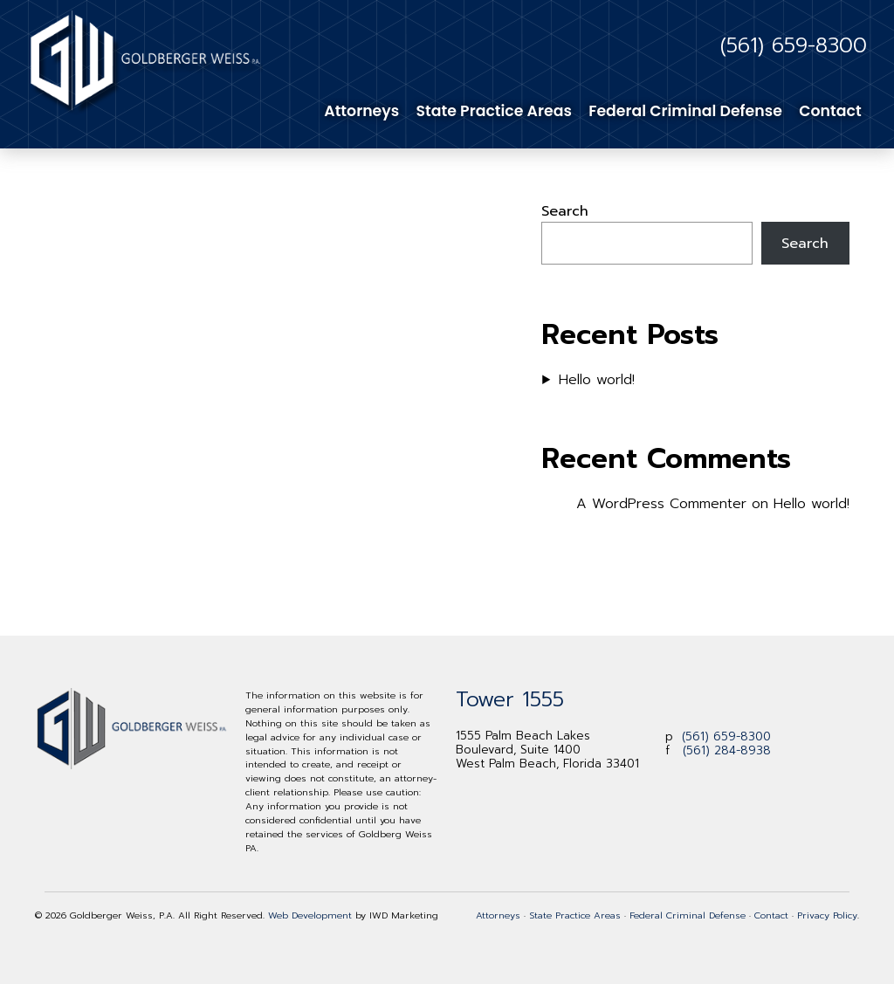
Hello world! (597, 379)
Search (564, 211)
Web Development (310, 915)
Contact (830, 110)
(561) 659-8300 (793, 45)
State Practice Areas (494, 110)
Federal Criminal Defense (685, 110)
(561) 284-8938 (727, 750)
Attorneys (361, 110)
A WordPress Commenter (661, 503)
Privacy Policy (827, 915)
